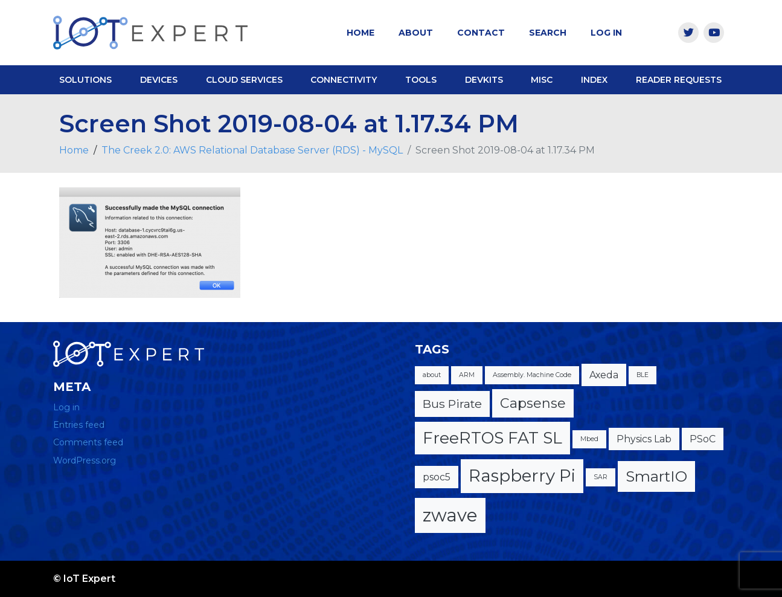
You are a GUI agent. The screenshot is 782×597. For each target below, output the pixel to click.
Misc (542, 79)
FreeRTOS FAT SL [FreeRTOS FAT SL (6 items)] (492, 438)
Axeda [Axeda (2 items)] (603, 375)
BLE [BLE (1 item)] (642, 375)
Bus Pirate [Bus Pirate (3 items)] (452, 403)
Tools (421, 79)
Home (360, 32)
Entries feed (78, 424)
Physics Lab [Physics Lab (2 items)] (644, 439)
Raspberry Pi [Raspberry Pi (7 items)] (522, 475)
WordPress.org (84, 460)
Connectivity (343, 79)
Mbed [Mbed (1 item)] (589, 439)
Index (594, 79)
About (416, 32)
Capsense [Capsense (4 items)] (533, 403)
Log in (66, 407)
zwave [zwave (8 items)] (450, 515)
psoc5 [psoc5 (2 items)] (436, 477)
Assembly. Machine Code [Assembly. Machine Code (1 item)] (532, 375)
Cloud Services (244, 79)
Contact (481, 32)
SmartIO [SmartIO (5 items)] (656, 476)
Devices (159, 79)
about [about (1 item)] (432, 375)
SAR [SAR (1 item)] (600, 477)
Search (547, 32)
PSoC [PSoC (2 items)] (703, 439)
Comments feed (88, 442)
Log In (606, 32)
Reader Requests (679, 79)
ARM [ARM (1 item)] (467, 375)
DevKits (484, 79)
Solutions (85, 79)
